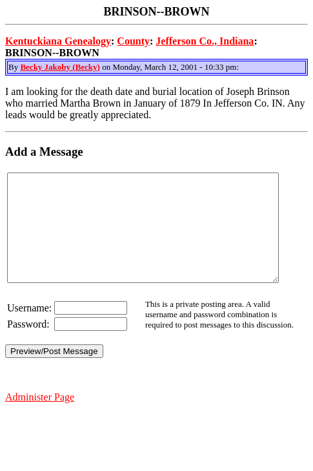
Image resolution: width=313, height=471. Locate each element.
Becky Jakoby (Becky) (60, 67)
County (133, 41)
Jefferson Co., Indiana (205, 41)
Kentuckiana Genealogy (58, 41)
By (14, 67)
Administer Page (39, 418)
